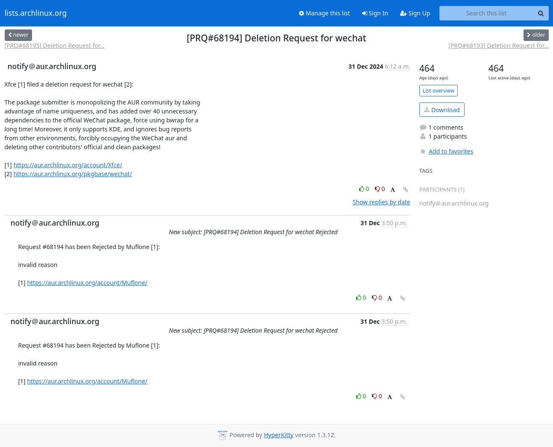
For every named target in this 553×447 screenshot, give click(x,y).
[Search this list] (486, 13)
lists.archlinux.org (36, 13)
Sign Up (415, 13)
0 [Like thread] (365, 189)
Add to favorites (446, 151)
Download (441, 110)
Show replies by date (381, 202)
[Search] (541, 13)
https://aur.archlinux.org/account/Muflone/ (87, 283)
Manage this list (324, 13)
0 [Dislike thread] (380, 189)
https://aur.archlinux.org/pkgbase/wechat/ (72, 174)
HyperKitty (278, 435)
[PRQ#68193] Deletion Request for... (498, 45)
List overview (438, 90)
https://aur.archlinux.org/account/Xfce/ (67, 165)
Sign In (375, 13)
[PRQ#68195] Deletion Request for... (55, 45)
